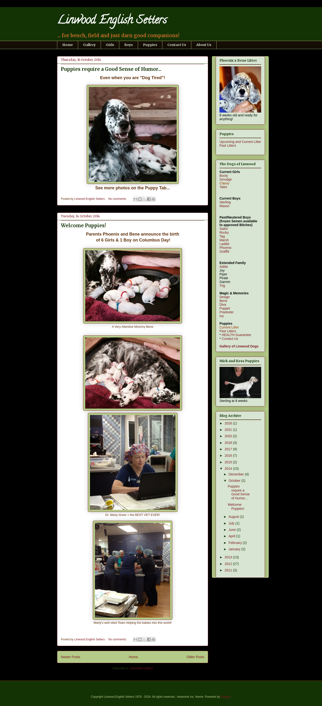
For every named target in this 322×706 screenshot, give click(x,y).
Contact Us (176, 45)
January (234, 549)
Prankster (226, 312)
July (231, 523)
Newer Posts (70, 657)
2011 (229, 570)
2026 (229, 423)
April (232, 536)
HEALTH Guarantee (236, 335)
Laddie (224, 244)
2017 (229, 449)
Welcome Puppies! (83, 225)
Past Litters (227, 145)
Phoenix (225, 248)
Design (224, 297)
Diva (222, 304)
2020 (229, 436)
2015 (229, 462)
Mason (224, 206)
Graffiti (224, 251)
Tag (222, 236)
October (234, 481)
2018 (229, 443)
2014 (229, 468)
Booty (223, 176)
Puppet (224, 308)
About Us (203, 45)
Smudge (225, 179)
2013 (229, 557)
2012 (229, 564)
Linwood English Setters (112, 21)
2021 (229, 430)
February (235, 543)
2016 (229, 455)
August (234, 517)
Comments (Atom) (141, 668)
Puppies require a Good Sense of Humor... (111, 69)
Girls (110, 45)
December (236, 474)
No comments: (118, 198)
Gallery (89, 45)
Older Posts (195, 657)
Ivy (221, 316)
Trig (222, 285)
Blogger (225, 696)
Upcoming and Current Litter (240, 142)
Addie (223, 267)
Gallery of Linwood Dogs (239, 346)
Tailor (223, 187)
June (232, 530)
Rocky (224, 232)
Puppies (150, 45)
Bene (223, 301)
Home (67, 45)
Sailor (223, 229)
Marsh (224, 240)
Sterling (225, 202)
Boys (128, 45)
